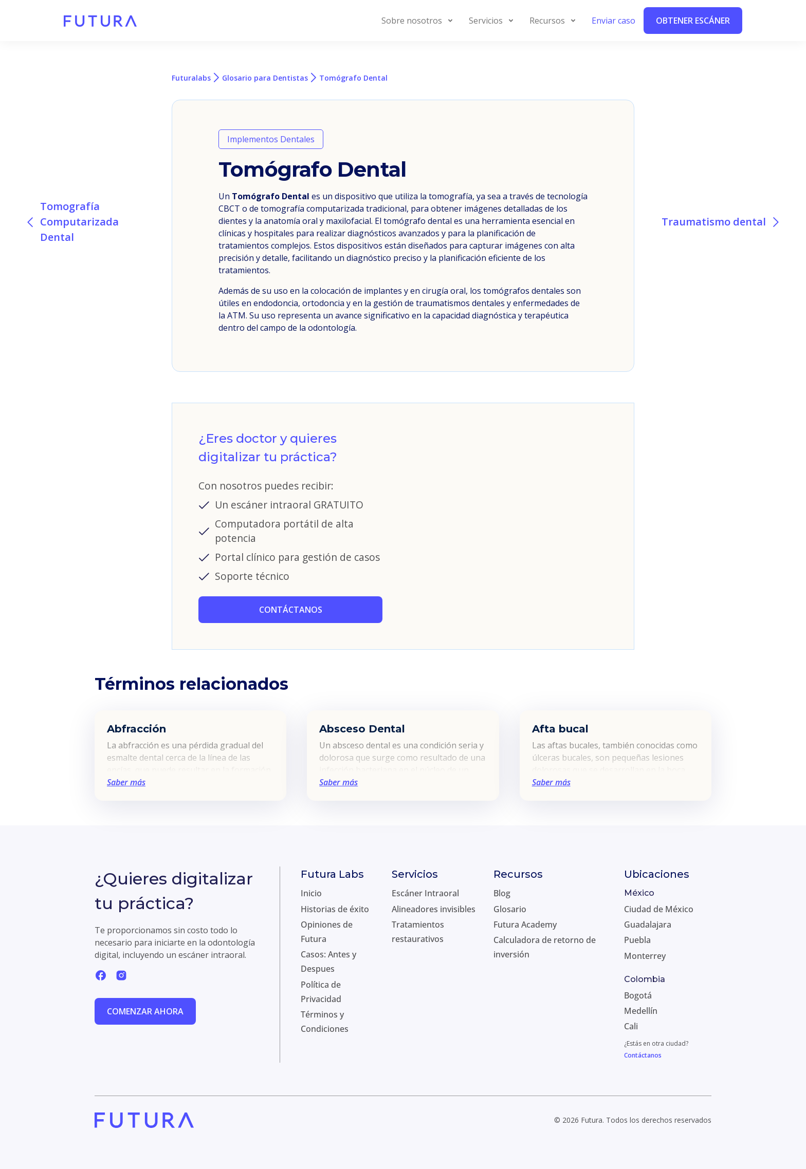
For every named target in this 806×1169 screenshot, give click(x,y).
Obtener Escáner (693, 20)
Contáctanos (643, 1055)
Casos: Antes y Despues (328, 961)
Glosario (509, 909)
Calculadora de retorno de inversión (544, 947)
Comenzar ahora (145, 1011)
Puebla (637, 940)
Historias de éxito (335, 909)
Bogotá (638, 995)
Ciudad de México (658, 909)
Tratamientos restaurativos (418, 932)
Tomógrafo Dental (353, 78)
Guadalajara (647, 924)
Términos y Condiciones (325, 1021)
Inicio (311, 893)
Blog (501, 893)
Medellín (640, 1010)
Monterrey (645, 955)
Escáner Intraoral (425, 893)
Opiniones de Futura (327, 932)
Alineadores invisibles (433, 909)
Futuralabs (191, 78)
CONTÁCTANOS (290, 609)
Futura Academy (525, 924)
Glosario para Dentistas (265, 78)
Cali (631, 1026)
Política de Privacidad (321, 992)
